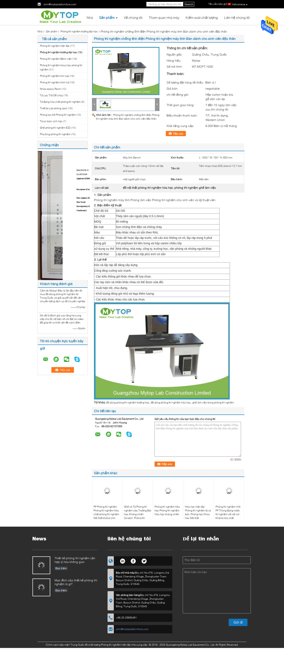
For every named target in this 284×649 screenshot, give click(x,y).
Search (188, 4)
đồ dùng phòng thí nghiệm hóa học (171, 402)
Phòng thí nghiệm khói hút (54, 82)
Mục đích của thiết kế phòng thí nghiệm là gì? (76, 582)
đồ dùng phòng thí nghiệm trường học (127, 402)
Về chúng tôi (133, 17)
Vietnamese (239, 4)
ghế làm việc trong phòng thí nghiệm (213, 402)
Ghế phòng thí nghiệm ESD (55, 127)
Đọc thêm (61, 568)
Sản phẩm (106, 17)
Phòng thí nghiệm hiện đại (55, 45)
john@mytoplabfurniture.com (60, 4)
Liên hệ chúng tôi (237, 17)
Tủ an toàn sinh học (51, 121)
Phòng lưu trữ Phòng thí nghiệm (58, 114)
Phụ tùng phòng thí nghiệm (55, 134)
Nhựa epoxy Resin (50, 88)
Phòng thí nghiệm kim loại (54, 75)
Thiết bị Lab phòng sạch (53, 108)
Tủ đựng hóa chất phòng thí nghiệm (60, 101)
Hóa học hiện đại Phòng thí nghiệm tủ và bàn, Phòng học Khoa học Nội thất (198, 512)
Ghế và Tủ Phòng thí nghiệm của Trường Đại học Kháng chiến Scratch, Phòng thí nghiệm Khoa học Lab (137, 514)
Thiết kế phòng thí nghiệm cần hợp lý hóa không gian (75, 560)
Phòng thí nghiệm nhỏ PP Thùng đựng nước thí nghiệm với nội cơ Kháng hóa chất (228, 512)
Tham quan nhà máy (164, 17)
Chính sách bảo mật (57, 644)
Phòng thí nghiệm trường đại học (79, 31)
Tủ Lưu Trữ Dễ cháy (51, 95)
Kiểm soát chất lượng (202, 17)
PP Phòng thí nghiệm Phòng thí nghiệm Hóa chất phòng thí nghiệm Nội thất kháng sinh (106, 512)
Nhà (90, 17)
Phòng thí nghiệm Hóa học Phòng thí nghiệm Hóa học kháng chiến (167, 510)
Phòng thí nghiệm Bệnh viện (56, 58)
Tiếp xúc (178, 133)
